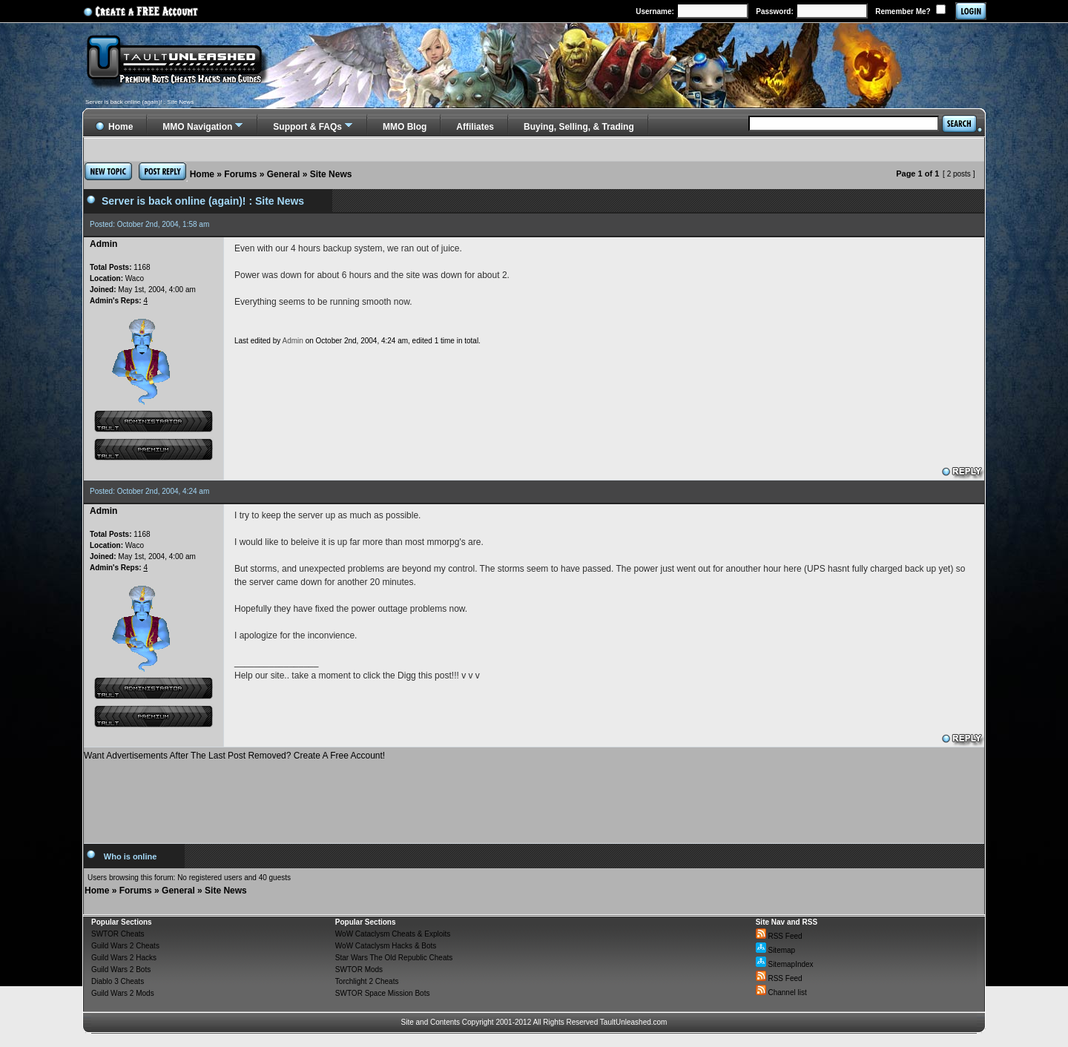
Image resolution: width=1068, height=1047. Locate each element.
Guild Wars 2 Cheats (125, 946)
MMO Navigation (197, 127)
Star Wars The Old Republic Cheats (393, 958)
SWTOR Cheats (118, 934)
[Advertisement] (534, 796)
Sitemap (775, 950)
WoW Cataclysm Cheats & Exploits (392, 934)
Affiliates (475, 127)
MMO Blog (404, 127)
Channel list (781, 992)
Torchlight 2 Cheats (367, 981)
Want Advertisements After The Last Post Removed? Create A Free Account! (234, 755)
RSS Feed (779, 936)
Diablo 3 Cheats (117, 981)
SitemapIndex (785, 964)
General (283, 174)
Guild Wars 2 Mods (122, 993)
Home (202, 174)
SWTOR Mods (359, 969)
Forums (240, 174)
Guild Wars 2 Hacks (123, 958)
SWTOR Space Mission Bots (382, 993)
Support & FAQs (307, 127)
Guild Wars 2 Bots (121, 969)
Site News (331, 174)
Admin (293, 341)
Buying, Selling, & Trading (579, 127)
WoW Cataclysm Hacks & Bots (386, 946)
